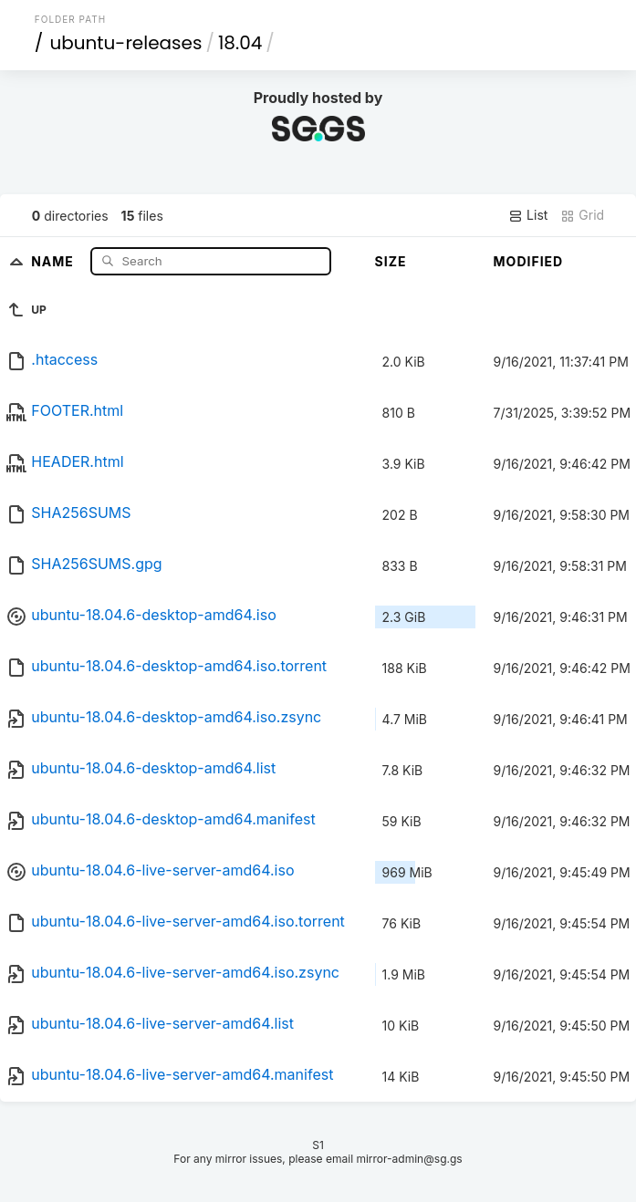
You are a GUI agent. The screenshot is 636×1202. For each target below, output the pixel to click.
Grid (582, 215)
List (527, 215)
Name (54, 260)
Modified (529, 261)
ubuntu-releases (125, 43)
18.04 (240, 43)
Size (391, 261)
